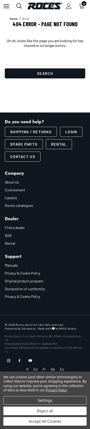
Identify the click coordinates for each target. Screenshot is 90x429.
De (53, 369)
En (35, 369)
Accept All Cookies (45, 421)
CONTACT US (22, 156)
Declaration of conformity (25, 289)
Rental (59, 144)
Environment (15, 190)
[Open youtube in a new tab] (30, 360)
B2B (8, 235)
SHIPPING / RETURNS (31, 131)
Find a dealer (15, 227)
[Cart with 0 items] (82, 6)
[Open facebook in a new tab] (19, 360)
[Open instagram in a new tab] (8, 360)
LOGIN (71, 131)
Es (62, 369)
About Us (12, 182)
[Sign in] (69, 6)
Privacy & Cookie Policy (22, 273)
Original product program (24, 281)
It (27, 369)
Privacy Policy (56, 390)
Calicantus (28, 328)
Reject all (45, 411)
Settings (45, 400)
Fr (44, 369)
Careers (11, 198)
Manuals (11, 265)
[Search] (19, 6)
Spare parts (23, 144)
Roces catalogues (19, 205)
